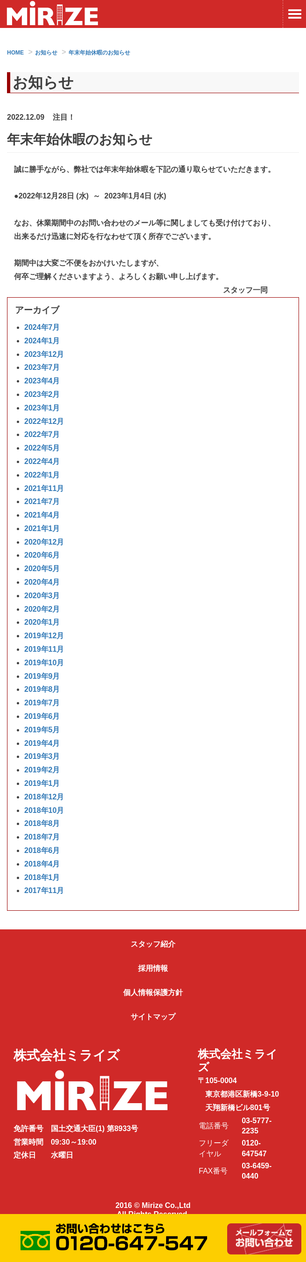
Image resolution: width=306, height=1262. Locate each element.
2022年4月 (42, 461)
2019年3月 (42, 756)
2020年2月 (42, 609)
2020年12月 (44, 542)
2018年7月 (42, 837)
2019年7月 (42, 703)
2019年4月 (42, 743)
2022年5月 (42, 448)
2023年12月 (44, 354)
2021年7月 (42, 501)
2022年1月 (42, 475)
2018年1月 (42, 877)
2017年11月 (44, 890)
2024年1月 (42, 341)
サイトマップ (153, 1017)
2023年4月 (42, 381)
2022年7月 (42, 434)
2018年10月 (44, 810)
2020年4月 (42, 582)
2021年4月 (42, 515)
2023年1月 (42, 408)
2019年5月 (42, 730)
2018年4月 (42, 864)
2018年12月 (44, 797)
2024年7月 (42, 327)
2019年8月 (42, 689)
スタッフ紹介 (153, 944)
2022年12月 (44, 421)
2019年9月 (42, 676)
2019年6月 (42, 716)
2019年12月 (44, 636)
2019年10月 (44, 663)
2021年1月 (42, 528)
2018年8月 (42, 823)
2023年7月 (42, 367)
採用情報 (153, 968)
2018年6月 (42, 850)
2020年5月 (42, 569)
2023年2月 (42, 394)
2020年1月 (42, 622)
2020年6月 (42, 555)
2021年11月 (44, 488)
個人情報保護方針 (153, 992)
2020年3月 (42, 596)
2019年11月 (44, 649)
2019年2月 (42, 770)
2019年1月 (42, 783)
